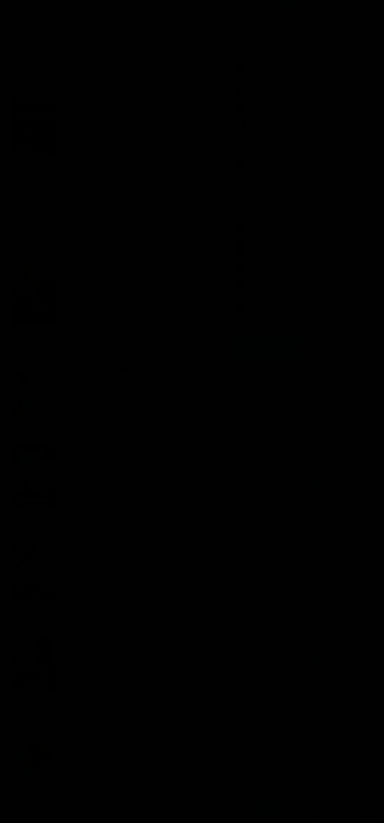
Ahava (322, 704)
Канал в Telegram (265, 353)
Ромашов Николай (83, 233)
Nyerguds (75, 692)
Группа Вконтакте (265, 339)
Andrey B (324, 483)
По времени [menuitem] (91, 85)
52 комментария (105, 161)
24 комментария (105, 337)
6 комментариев (105, 423)
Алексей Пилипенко (332, 516)
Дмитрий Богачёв (330, 660)
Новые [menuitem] (14, 85)
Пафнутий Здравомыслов (337, 383)
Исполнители (64, 6)
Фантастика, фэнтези (85, 100)
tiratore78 (324, 799)
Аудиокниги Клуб (26, 815)
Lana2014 (324, 71)
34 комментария (105, 245)
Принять (268, 808)
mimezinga (76, 599)
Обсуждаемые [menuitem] (40, 85)
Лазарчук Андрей (82, 325)
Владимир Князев (331, 224)
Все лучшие (246, 319)
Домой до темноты (332, 433)
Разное (73, 542)
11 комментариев (106, 519)
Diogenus (93, 149)
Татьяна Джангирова (333, 748)
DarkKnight (76, 411)
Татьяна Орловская (332, 566)
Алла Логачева (328, 312)
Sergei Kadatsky (329, 268)
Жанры (25, 6)
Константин (326, 160)
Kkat (71, 149)
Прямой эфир (333, 6)
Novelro (323, 604)
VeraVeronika (327, 21)
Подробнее (169, 810)
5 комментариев (105, 611)
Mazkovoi (324, 109)
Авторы (42, 6)
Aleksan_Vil (325, 192)
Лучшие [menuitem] (67, 85)
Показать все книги (253, 178)
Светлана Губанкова (332, 350)
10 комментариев (106, 704)
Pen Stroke (76, 775)
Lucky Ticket (77, 507)
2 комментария (104, 787)
